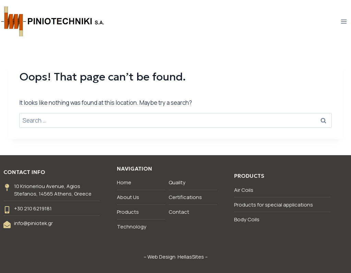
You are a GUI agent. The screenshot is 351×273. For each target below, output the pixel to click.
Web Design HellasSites (175, 256)
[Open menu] (343, 21)
